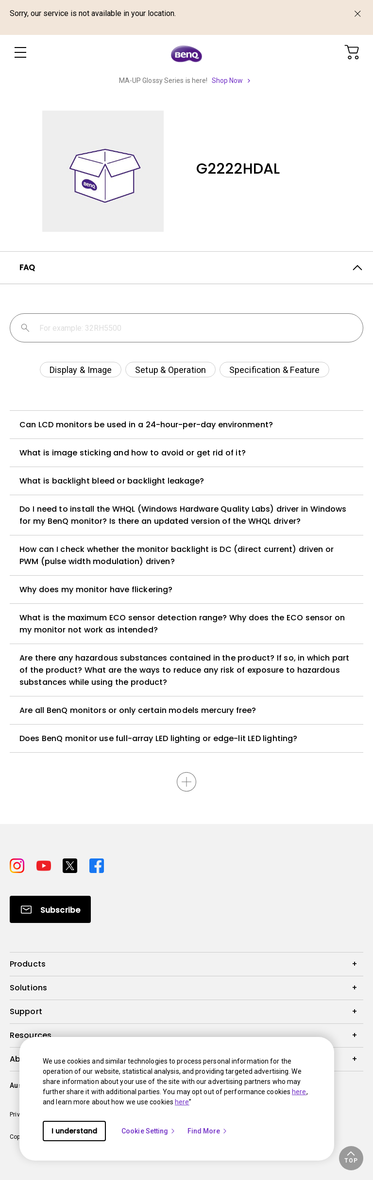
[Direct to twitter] (72, 864)
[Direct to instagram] (19, 864)
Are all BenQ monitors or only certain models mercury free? (137, 710)
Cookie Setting (148, 1131)
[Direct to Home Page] (186, 53)
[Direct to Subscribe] (50, 909)
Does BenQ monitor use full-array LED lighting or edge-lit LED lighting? (158, 738)
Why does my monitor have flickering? (95, 589)
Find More (207, 1131)
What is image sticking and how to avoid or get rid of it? (132, 452)
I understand (74, 1131)
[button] (351, 1158)
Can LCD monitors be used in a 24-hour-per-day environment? (146, 424)
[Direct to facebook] (96, 864)
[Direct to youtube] (45, 864)
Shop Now (227, 80)
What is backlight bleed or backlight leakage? (111, 480)
